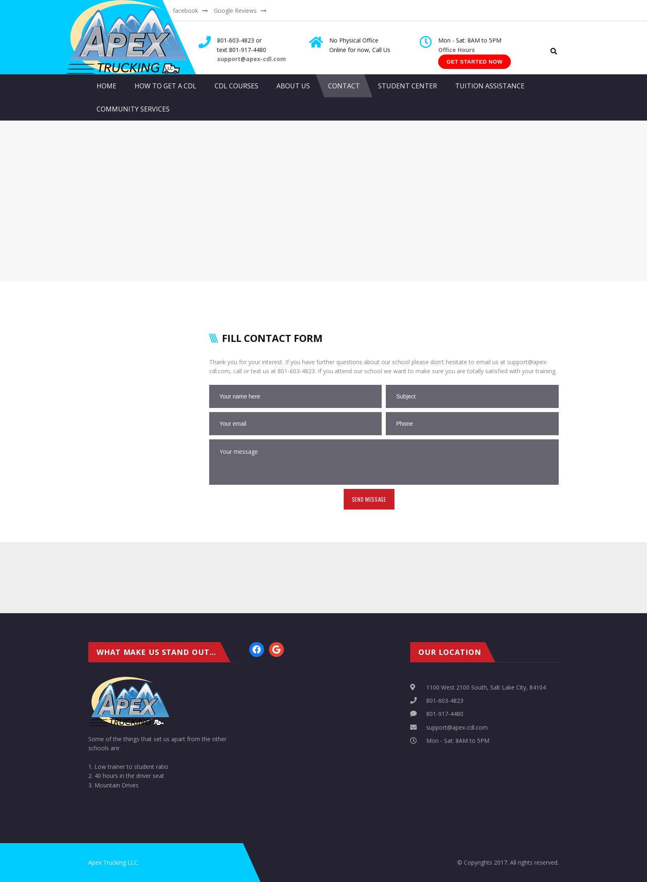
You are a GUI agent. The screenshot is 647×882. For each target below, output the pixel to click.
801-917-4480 (444, 714)
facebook (185, 10)
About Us (293, 85)
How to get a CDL (165, 85)
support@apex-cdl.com (457, 727)
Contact (344, 85)
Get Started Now (474, 62)
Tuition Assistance (489, 85)
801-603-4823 (444, 700)
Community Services (133, 109)
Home (106, 85)
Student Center (407, 85)
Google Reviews (235, 10)
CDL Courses (236, 85)
